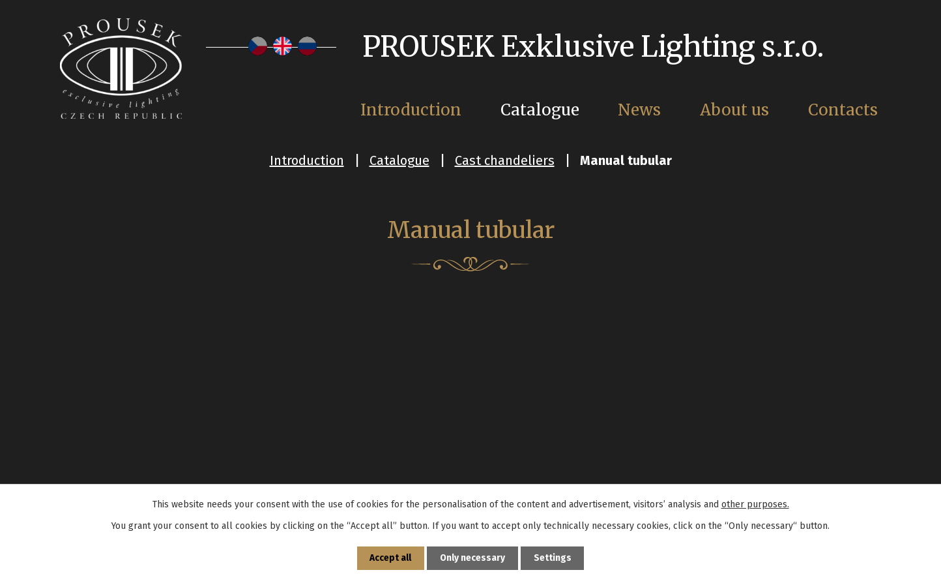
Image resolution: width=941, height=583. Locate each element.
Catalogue (399, 160)
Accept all (390, 557)
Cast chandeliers (505, 160)
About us (734, 110)
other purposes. (755, 503)
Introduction (307, 160)
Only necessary (473, 557)
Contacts (843, 110)
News (639, 110)
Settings (553, 557)
